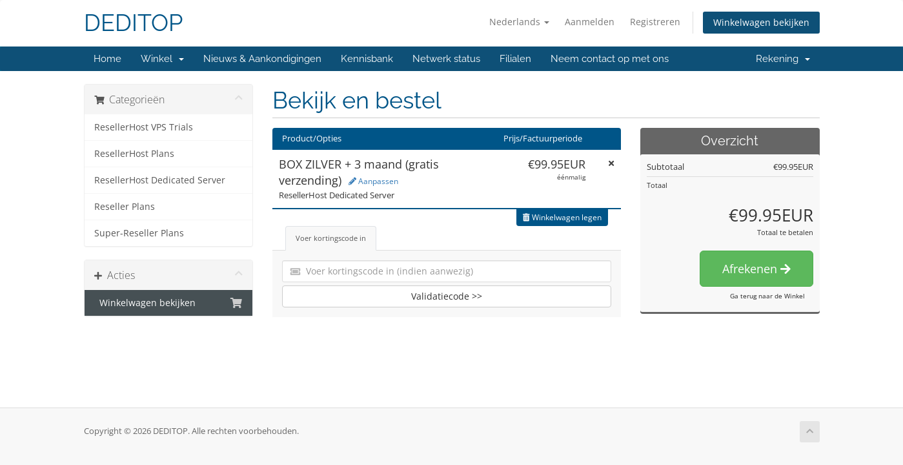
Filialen (515, 59)
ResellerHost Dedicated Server (159, 180)
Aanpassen (373, 181)
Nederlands (519, 22)
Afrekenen (756, 268)
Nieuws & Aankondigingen (262, 59)
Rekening (783, 59)
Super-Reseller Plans (139, 233)
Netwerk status (446, 59)
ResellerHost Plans (134, 154)
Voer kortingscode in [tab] (331, 238)
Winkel (162, 59)
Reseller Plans (124, 206)
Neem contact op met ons (610, 59)
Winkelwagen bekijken (761, 22)
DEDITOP (133, 23)
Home (107, 59)
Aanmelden (589, 22)
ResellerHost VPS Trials (143, 127)
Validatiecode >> (446, 296)
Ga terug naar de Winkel (767, 295)
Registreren (655, 22)
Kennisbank (367, 59)
